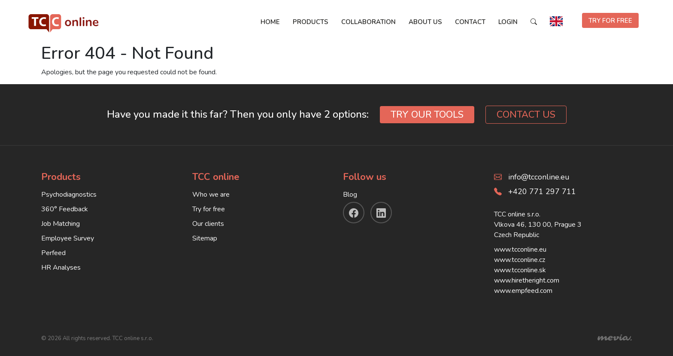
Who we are (211, 194)
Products (310, 22)
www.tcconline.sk (520, 270)
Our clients (208, 223)
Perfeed (53, 253)
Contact (470, 22)
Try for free (208, 209)
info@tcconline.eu (539, 177)
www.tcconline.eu (520, 249)
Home (270, 22)
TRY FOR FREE (610, 20)
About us (425, 22)
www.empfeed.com (523, 290)
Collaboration (368, 22)
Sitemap (204, 238)
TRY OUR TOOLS (427, 114)
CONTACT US (526, 114)
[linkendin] (381, 212)
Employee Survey (67, 238)
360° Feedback (64, 209)
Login (508, 22)
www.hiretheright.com (526, 280)
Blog (350, 194)
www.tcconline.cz (519, 260)
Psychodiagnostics (69, 194)
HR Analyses (61, 267)
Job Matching (60, 223)
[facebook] (353, 212)
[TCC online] (64, 21)
